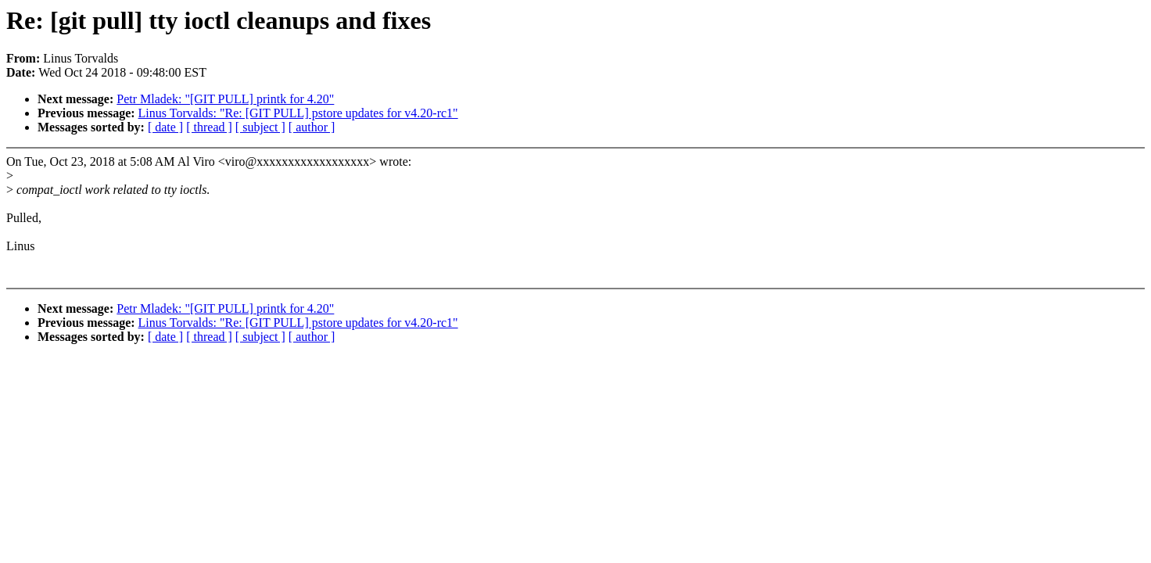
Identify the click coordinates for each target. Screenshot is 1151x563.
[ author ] (312, 127)
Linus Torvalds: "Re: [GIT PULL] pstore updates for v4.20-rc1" (298, 113)
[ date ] (165, 127)
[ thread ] (209, 127)
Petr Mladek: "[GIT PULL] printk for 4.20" (225, 99)
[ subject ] (260, 127)
